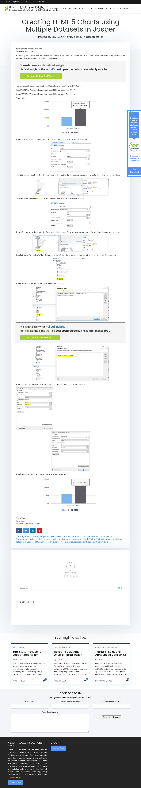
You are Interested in (111, 702)
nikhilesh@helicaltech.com (17, 2)
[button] (135, 8)
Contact (126, 8)
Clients (114, 8)
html (85, 539)
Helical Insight (55, 65)
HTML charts (39, 542)
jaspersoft (82, 542)
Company (101, 8)
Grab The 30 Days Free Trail (40, 337)
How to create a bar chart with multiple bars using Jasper (55, 539)
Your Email (29, 702)
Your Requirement (50, 712)
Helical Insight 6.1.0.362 (106, 647)
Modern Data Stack (80, 8)
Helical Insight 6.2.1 (63, 647)
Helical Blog (58, 748)
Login (119, 587)
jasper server (58, 542)
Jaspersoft (92, 37)
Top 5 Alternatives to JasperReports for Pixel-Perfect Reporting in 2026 (29, 656)
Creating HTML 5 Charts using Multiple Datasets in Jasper (43, 536)
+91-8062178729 (37, 2)
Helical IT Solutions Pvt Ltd (28, 523)
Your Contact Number (70, 702)
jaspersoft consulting (97, 542)
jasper (49, 542)
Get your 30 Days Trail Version (41, 76)
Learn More (15, 782)
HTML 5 (91, 539)
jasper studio (71, 542)
